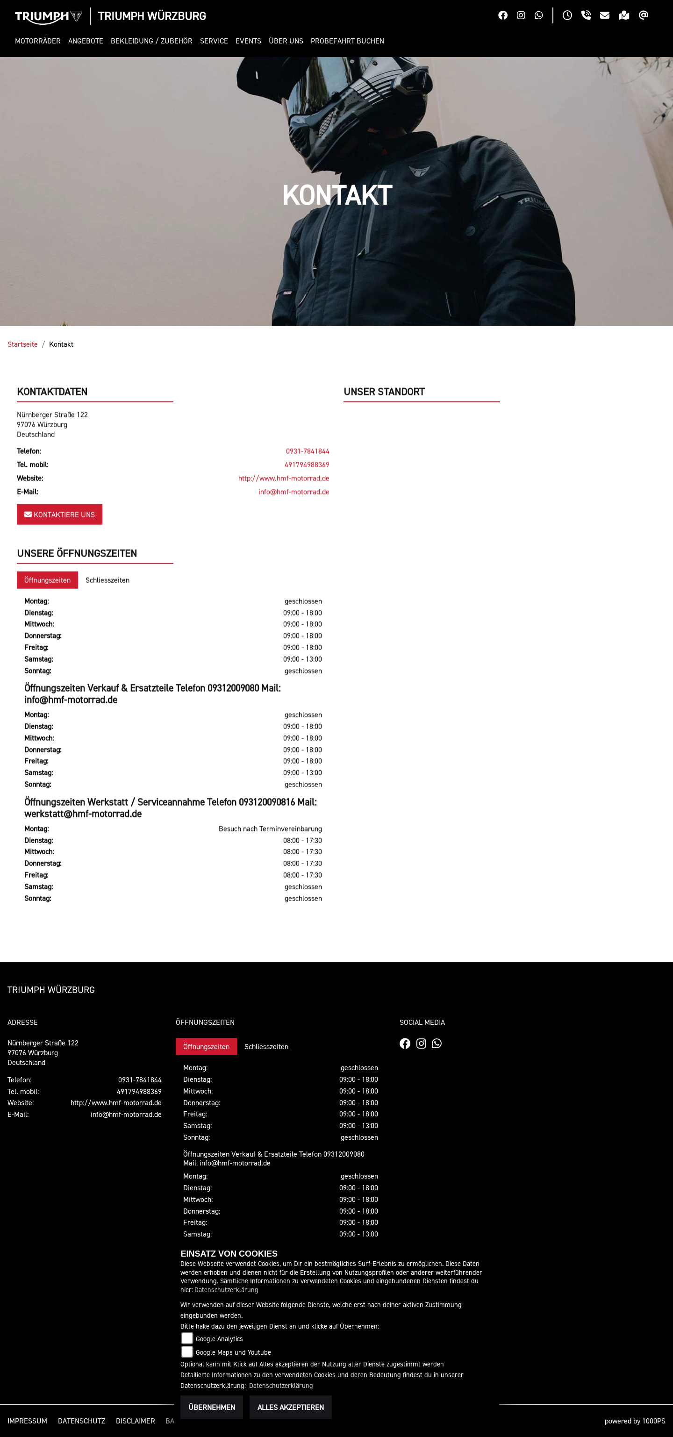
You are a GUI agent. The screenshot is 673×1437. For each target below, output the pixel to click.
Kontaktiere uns (59, 547)
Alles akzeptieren (291, 1407)
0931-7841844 (307, 484)
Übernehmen (211, 1407)
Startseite (22, 344)
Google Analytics (219, 1339)
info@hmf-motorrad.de (293, 524)
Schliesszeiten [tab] (107, 613)
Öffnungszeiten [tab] (47, 613)
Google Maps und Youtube (233, 1352)
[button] (39, 41)
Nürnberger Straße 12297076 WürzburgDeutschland (52, 457)
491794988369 (307, 497)
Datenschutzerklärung (226, 1290)
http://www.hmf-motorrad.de (283, 511)
